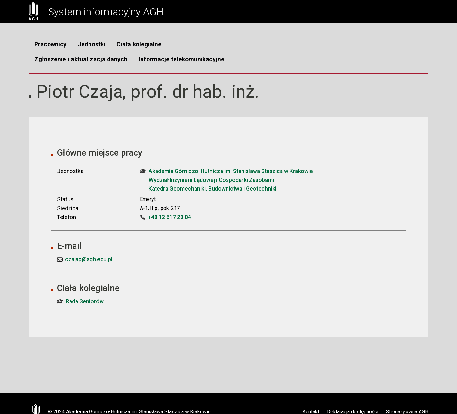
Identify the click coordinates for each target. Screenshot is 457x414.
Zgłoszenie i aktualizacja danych (81, 59)
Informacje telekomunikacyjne (181, 59)
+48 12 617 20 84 (169, 217)
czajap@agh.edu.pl (88, 259)
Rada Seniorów (80, 301)
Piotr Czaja (79, 91)
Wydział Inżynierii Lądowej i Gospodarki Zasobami (211, 180)
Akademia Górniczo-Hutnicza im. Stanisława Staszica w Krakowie (226, 171)
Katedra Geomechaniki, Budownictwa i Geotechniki (212, 188)
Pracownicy (50, 44)
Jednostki (91, 44)
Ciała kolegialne (139, 44)
